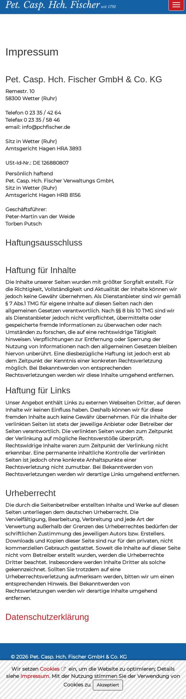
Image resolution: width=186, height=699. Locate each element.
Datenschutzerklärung (47, 617)
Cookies (49, 669)
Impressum (34, 676)
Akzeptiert (108, 685)
